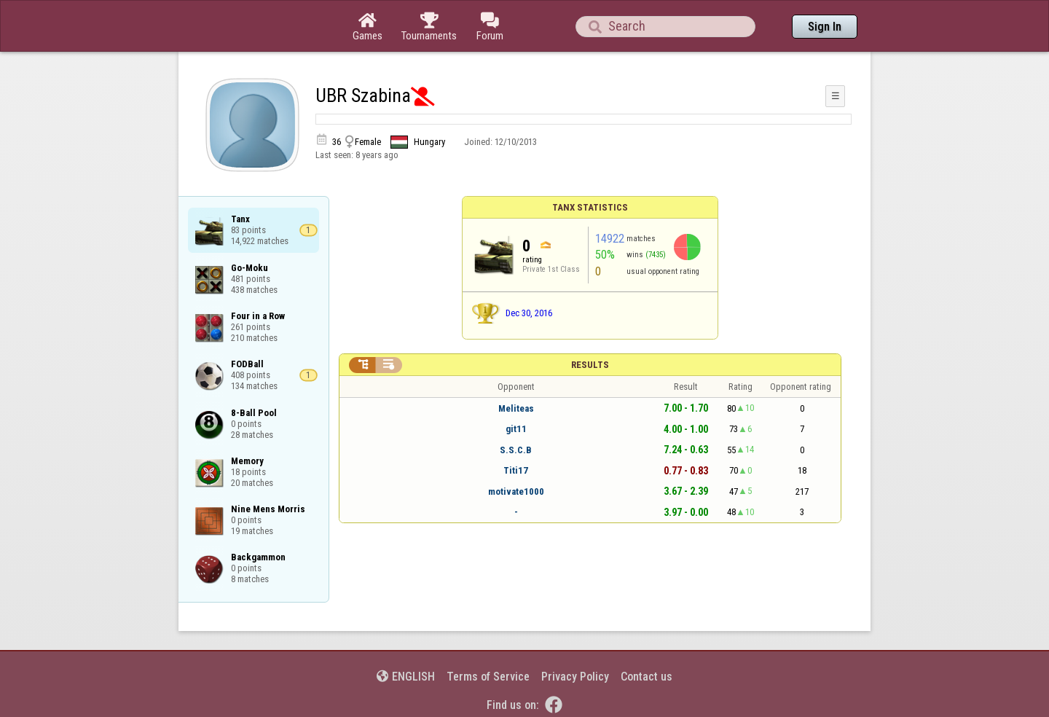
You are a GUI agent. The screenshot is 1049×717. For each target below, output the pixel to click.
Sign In (824, 27)
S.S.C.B (516, 449)
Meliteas (516, 408)
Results (590, 364)
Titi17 (515, 470)
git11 (516, 428)
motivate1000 (516, 491)
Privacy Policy (575, 676)
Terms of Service (488, 676)
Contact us (646, 676)
